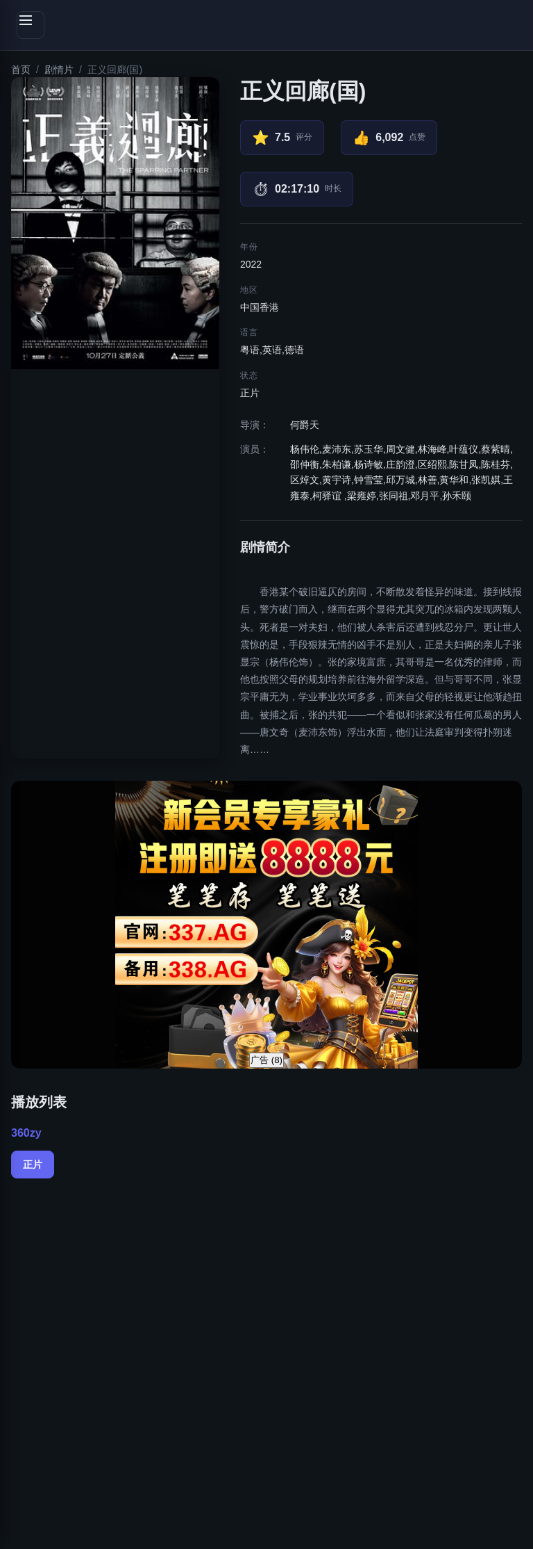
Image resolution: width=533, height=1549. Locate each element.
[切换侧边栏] (30, 25)
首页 (21, 69)
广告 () (266, 1060)
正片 (32, 1164)
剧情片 (59, 69)
